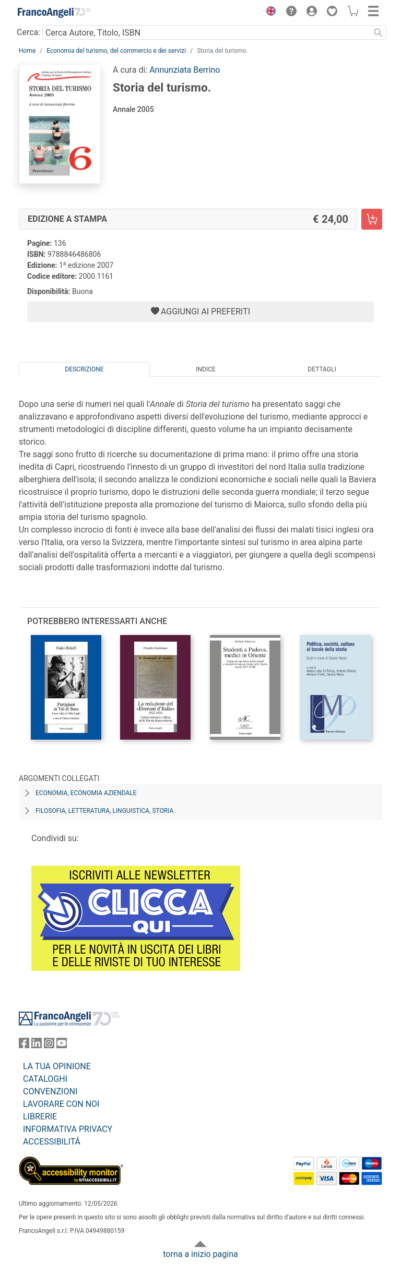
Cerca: (28, 32)
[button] (268, 12)
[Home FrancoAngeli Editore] (54, 12)
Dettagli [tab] (322, 369)
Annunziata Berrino (184, 70)
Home (27, 50)
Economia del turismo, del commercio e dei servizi (116, 50)
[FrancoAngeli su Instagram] (49, 1045)
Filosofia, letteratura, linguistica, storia (104, 810)
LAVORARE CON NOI (61, 1104)
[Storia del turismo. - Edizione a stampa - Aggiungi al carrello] (371, 219)
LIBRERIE (40, 1116)
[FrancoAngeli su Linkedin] (36, 1045)
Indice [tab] (206, 369)
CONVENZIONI (50, 1091)
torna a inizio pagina (200, 1254)
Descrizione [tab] (84, 369)
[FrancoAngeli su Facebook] (24, 1045)
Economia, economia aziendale (86, 793)
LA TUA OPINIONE (57, 1066)
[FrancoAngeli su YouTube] (61, 1045)
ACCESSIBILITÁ (51, 1142)
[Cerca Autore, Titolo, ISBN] (206, 32)
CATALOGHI (45, 1079)
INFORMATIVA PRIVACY (67, 1129)
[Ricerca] (378, 32)
